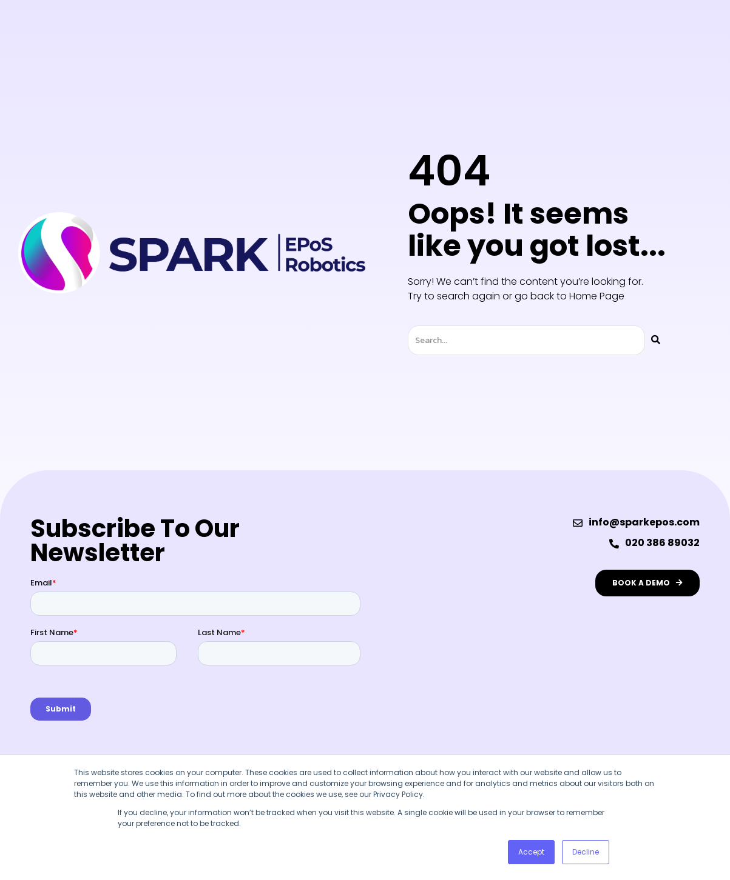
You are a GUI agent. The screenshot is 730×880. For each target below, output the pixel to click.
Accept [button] (531, 852)
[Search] (655, 340)
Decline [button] (585, 852)
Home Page (596, 296)
